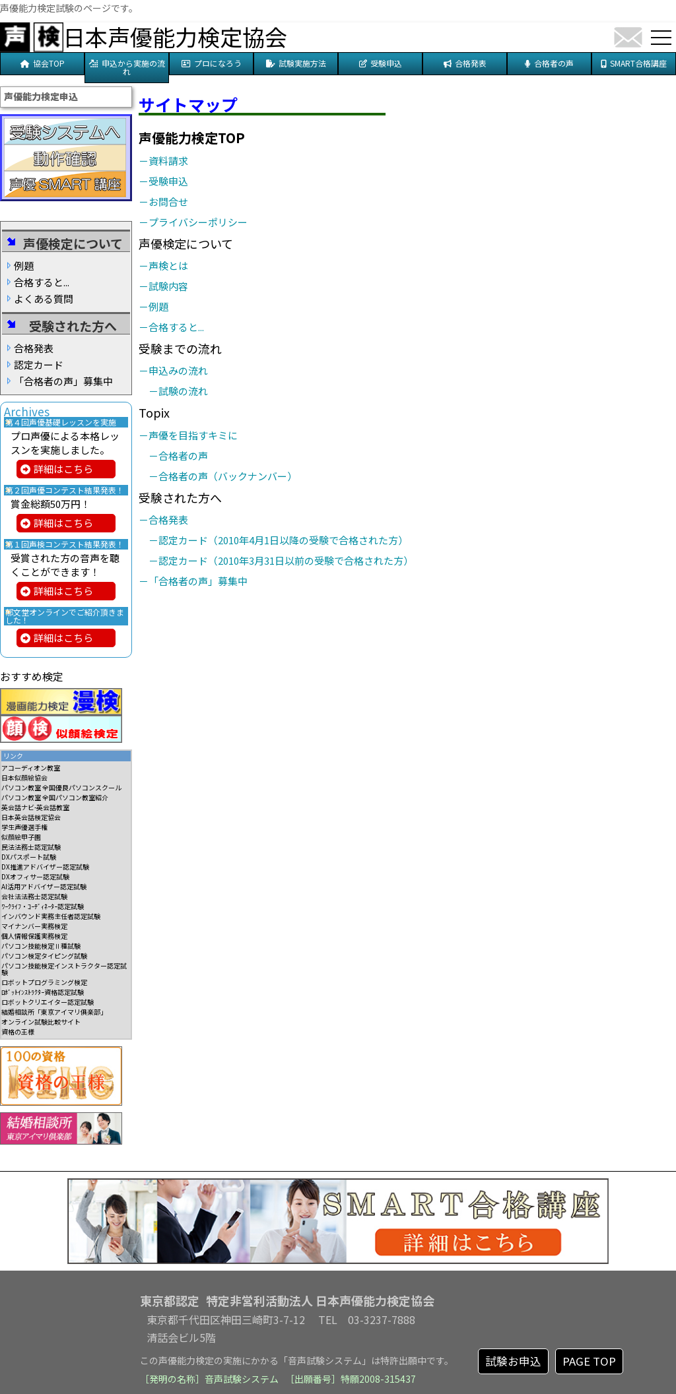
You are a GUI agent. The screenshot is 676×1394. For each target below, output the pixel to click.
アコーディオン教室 (30, 768)
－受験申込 (168, 181)
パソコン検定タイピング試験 (44, 956)
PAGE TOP (589, 1361)
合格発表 (33, 348)
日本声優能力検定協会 (175, 36)
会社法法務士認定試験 (34, 896)
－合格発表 (168, 519)
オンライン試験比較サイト (41, 1022)
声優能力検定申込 (41, 96)
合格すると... (41, 282)
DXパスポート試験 (28, 857)
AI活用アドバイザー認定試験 (43, 886)
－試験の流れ (183, 391)
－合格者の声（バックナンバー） (227, 476)
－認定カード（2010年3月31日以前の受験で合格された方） (285, 560)
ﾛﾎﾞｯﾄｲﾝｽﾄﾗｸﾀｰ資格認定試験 (42, 992)
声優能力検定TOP (192, 137)
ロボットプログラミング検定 (44, 982)
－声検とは (168, 265)
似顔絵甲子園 (21, 837)
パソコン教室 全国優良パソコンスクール (61, 787)
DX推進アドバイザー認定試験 (45, 866)
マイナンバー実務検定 (34, 926)
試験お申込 (513, 1361)
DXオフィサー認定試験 (35, 876)
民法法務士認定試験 (31, 847)
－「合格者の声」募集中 (198, 581)
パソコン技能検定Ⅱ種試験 (41, 946)
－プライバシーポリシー (198, 222)
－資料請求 (168, 161)
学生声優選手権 (24, 827)
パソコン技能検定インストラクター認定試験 (64, 969)
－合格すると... (176, 327)
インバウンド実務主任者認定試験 (50, 916)
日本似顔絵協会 (24, 777)
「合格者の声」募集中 (63, 381)
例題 (24, 265)
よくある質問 (43, 298)
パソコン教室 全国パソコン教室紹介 (54, 797)
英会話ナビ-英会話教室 (35, 807)
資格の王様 (17, 1031)
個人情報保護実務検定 (34, 936)
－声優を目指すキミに (193, 435)
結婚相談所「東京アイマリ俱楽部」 (54, 1012)
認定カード (38, 364)
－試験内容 (168, 286)
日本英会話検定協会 (31, 817)
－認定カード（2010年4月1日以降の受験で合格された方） (283, 540)
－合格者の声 (183, 455)
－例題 (158, 306)
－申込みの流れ (178, 370)
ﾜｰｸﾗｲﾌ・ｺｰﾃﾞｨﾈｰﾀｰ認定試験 (42, 906)
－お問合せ (168, 201)
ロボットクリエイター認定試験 (47, 1002)
